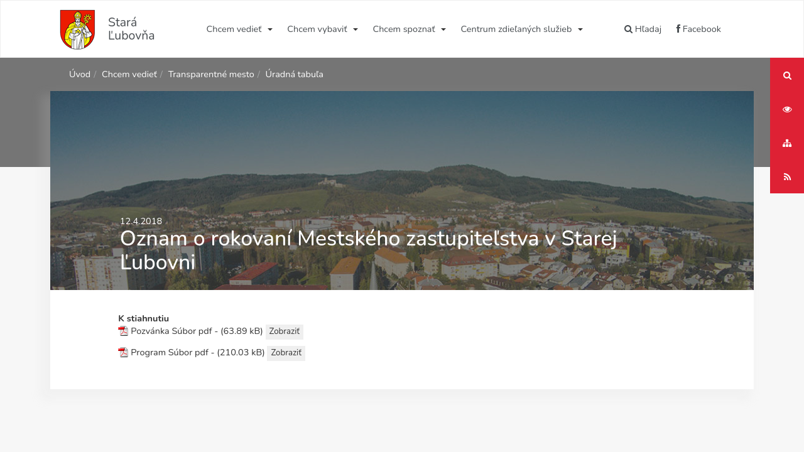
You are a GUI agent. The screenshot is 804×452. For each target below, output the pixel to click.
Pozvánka (150, 331)
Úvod (79, 74)
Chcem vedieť (234, 29)
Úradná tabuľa (294, 74)
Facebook (698, 29)
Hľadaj (642, 29)
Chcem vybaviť (317, 29)
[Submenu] (269, 29)
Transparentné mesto (211, 74)
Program (148, 353)
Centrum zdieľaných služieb (516, 29)
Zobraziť (284, 331)
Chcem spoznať (403, 29)
